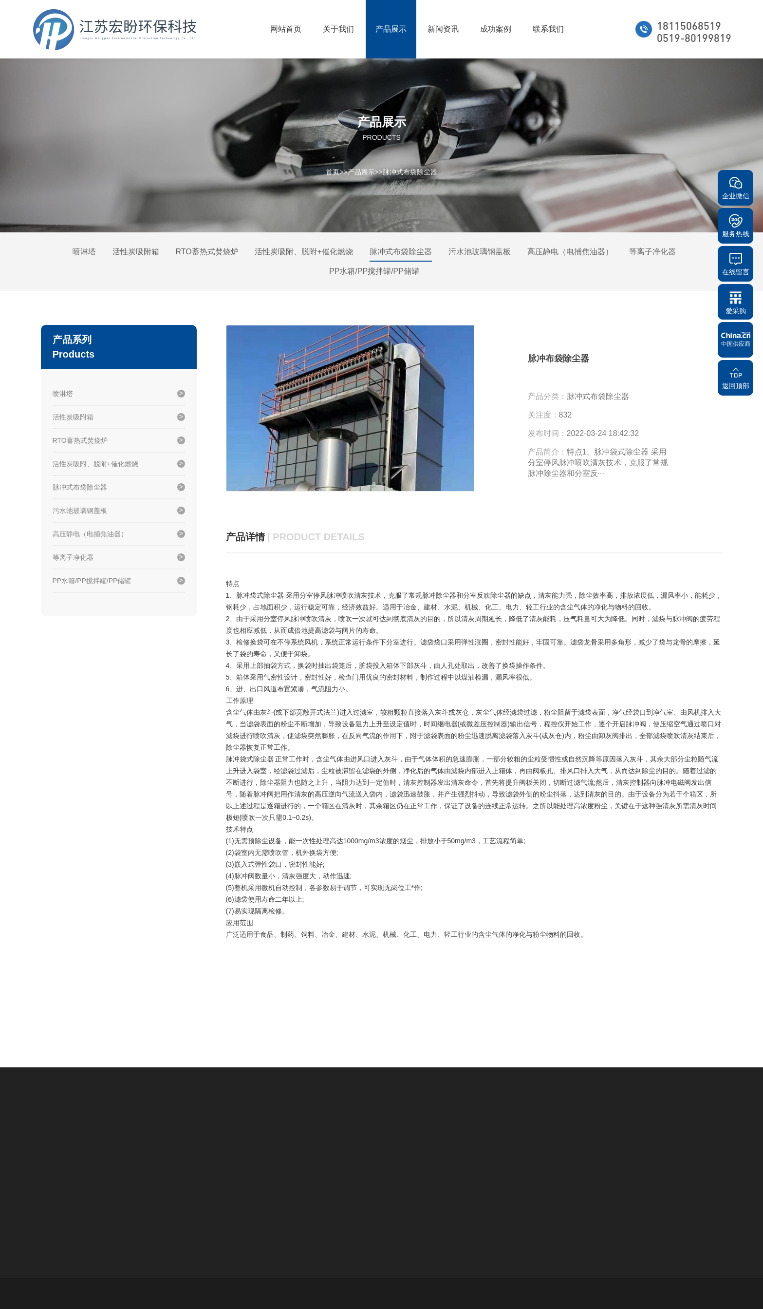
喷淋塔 (84, 251)
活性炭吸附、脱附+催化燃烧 (304, 251)
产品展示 (391, 29)
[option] (350, 408)
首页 (332, 171)
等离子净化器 (652, 251)
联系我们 (548, 29)
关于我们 (338, 29)
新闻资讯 (443, 29)
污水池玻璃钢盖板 (479, 251)
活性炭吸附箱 (135, 251)
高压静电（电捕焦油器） (570, 251)
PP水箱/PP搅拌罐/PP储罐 (374, 271)
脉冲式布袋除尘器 (410, 171)
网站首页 (285, 29)
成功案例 (495, 29)
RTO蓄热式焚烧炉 (206, 251)
